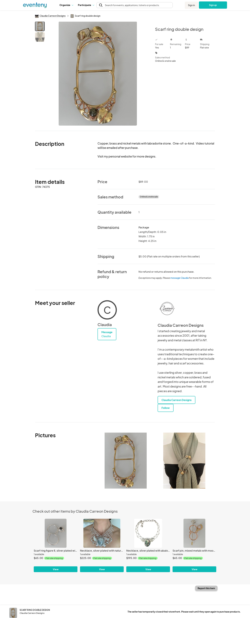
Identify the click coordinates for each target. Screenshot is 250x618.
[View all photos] (98, 73)
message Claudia (179, 277)
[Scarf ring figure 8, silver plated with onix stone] (55, 533)
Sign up (213, 5)
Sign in (191, 5)
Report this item (206, 588)
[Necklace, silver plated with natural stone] (102, 533)
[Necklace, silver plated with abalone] (148, 533)
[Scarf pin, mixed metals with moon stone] (194, 533)
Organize (66, 4)
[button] (66, 5)
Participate (86, 4)
